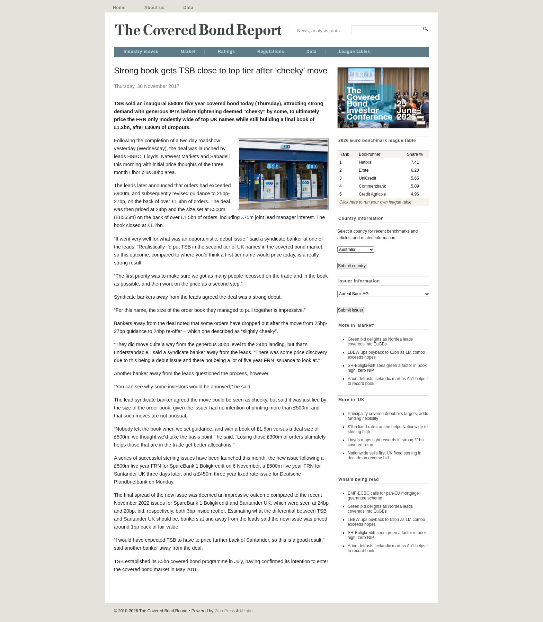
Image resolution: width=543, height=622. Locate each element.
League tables (354, 51)
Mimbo (246, 611)
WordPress (224, 611)
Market (188, 51)
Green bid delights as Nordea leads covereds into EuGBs (380, 341)
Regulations (270, 51)
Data (188, 7)
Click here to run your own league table (375, 202)
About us (154, 7)
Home (119, 7)
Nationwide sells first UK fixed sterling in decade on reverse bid (384, 455)
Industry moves (141, 51)
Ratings (226, 51)
